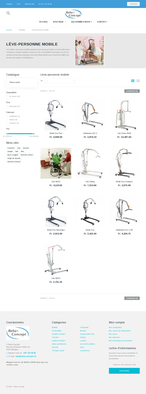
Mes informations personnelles (120, 341)
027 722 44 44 (46, 4)
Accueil (43, 22)
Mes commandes (115, 327)
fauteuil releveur (14, 162)
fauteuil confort (27, 155)
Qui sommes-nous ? (81, 22)
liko (16, 151)
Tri (41, 81)
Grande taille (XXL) (87, 334)
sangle (10, 151)
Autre (82, 347)
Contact (102, 22)
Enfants (83, 337)
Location (83, 341)
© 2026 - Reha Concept (15, 387)
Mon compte (117, 322)
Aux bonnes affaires (87, 344)
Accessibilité (56, 331)
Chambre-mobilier (58, 334)
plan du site (29, 4)
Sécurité (55, 347)
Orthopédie (84, 327)
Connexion (133, 4)
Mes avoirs (113, 334)
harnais (26, 148)
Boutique (58, 22)
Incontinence (85, 350)
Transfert (21, 30)
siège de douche (14, 158)
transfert (11, 148)
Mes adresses (114, 337)
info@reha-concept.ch (26, 356)
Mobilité (55, 327)
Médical (83, 331)
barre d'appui (12, 155)
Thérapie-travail (58, 350)
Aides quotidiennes (59, 344)
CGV (18, 4)
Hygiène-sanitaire (58, 341)
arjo (18, 148)
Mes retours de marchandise (120, 331)
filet (22, 151)
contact (9, 4)
